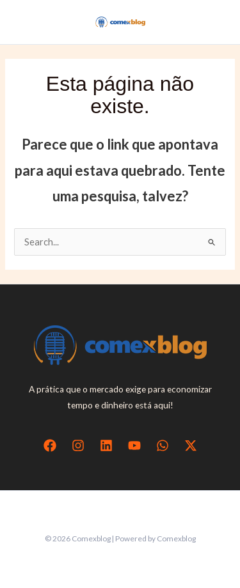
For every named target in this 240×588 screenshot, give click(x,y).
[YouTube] (134, 445)
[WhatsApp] (162, 445)
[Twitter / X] (190, 445)
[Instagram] (78, 445)
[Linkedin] (106, 445)
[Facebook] (50, 445)
